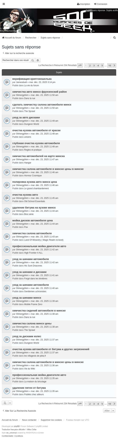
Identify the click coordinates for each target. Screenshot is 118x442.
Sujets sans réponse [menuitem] (95, 10)
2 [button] (89, 65)
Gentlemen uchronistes (35, 291)
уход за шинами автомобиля (30, 259)
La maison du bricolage (35, 381)
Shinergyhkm (22, 95)
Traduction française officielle (13, 430)
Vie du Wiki (29, 368)
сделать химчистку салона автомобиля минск (41, 104)
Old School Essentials (34, 201)
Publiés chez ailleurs (34, 394)
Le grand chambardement (36, 188)
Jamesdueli (21, 82)
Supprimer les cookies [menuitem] (51, 420)
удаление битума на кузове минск (34, 207)
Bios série (29, 214)
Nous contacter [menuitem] (29, 420)
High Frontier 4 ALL (33, 253)
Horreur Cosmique (33, 175)
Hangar (27, 162)
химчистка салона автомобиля (32, 233)
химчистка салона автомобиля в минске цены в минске (48, 169)
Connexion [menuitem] (100, 4)
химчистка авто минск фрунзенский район (39, 91)
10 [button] (109, 65)
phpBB (16, 426)
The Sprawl (29, 111)
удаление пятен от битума (29, 387)
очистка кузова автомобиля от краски (36, 130)
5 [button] (102, 65)
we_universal (11, 433)
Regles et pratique (32, 150)
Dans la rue (29, 98)
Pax (26, 227)
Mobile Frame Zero (33, 304)
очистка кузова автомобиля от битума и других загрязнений (50, 349)
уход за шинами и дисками (29, 272)
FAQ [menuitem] (2, 31)
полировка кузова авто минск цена (34, 181)
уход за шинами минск (26, 297)
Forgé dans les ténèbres (35, 278)
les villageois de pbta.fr (35, 356)
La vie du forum (31, 85)
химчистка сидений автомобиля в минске (39, 310)
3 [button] (94, 65)
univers (27, 137)
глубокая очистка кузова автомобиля (36, 143)
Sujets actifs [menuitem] (112, 10)
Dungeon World (31, 124)
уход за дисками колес (26, 336)
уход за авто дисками (26, 117)
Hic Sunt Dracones (33, 265)
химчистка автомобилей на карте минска (38, 156)
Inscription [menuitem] (83, 4)
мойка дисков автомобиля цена (32, 220)
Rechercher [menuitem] (11, 31)
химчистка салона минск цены (31, 323)
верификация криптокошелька (31, 78)
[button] (80, 65)
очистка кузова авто (25, 194)
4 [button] (98, 65)
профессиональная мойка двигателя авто (39, 246)
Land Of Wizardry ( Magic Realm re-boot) (43, 240)
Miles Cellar (31, 430)
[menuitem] (114, 37)
